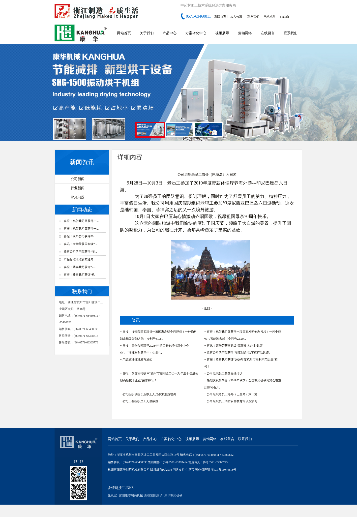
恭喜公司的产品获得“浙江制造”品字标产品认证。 (239, 352)
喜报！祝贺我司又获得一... (81, 221)
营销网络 (245, 33)
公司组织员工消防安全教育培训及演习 (232, 401)
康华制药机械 (173, 495)
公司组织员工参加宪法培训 (224, 373)
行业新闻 (78, 188)
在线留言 (268, 33)
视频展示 (222, 33)
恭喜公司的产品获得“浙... (80, 251)
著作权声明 (203, 469)
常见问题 (78, 197)
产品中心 (170, 33)
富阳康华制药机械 (131, 495)
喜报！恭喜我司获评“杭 (79, 274)
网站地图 (269, 16)
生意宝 (189, 469)
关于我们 (147, 33)
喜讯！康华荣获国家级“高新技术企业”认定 (235, 345)
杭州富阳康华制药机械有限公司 (128, 469)
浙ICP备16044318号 (223, 469)
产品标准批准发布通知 (78, 259)
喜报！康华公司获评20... (80, 236)
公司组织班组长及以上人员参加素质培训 (149, 394)
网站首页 (124, 33)
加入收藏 (236, 16)
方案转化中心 (195, 33)
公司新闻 (78, 179)
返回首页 (220, 16)
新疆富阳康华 (153, 495)
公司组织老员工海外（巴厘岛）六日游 (232, 394)
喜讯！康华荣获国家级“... (80, 244)
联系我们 (253, 16)
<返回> (207, 308)
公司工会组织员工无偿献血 (140, 401)
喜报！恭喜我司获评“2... (79, 267)
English (284, 16)
